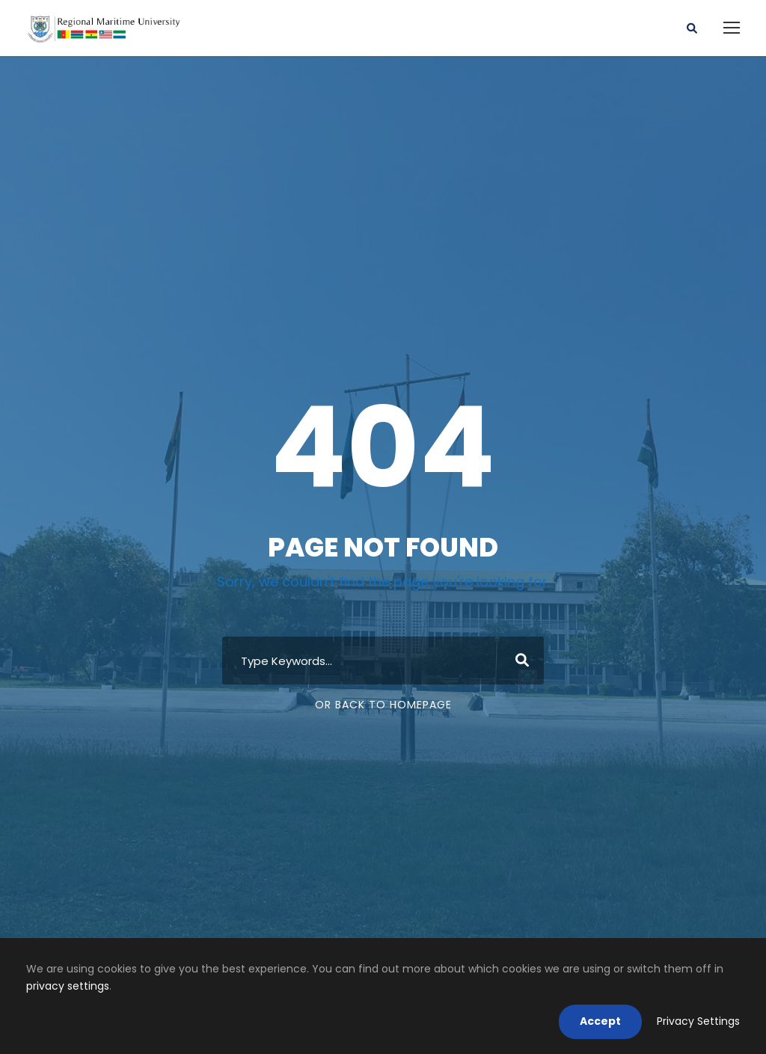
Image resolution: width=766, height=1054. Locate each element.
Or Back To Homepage (383, 704)
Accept (600, 1021)
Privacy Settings (698, 1021)
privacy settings (67, 985)
